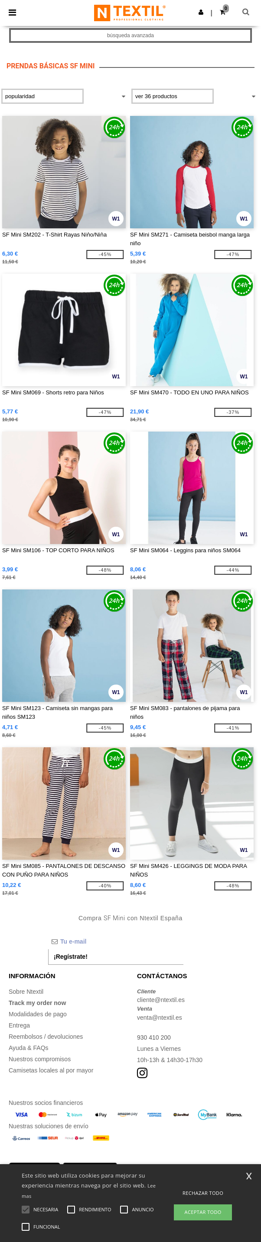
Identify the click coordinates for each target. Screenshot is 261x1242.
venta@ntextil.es (159, 1017)
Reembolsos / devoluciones (46, 1036)
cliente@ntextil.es (161, 999)
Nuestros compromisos (40, 1059)
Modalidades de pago (38, 1014)
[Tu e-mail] (115, 941)
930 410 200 (154, 1037)
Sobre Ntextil (26, 991)
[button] (201, 12)
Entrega (19, 1025)
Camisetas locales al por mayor (51, 1070)
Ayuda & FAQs (29, 1047)
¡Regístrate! (71, 956)
